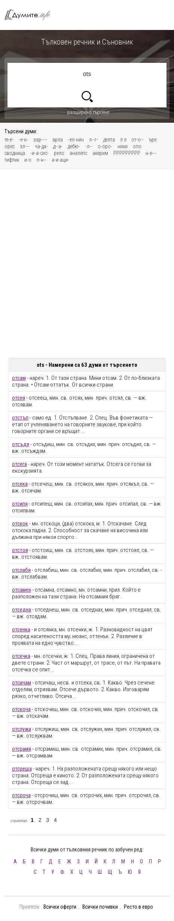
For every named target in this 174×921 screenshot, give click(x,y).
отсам (19, 378)
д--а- (57, 146)
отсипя (20, 503)
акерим (100, 153)
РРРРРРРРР (126, 153)
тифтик (11, 160)
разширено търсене (88, 112)
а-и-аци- (60, 160)
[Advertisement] (87, 264)
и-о (27, 160)
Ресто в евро (138, 907)
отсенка (21, 629)
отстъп (20, 417)
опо (137, 146)
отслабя (21, 570)
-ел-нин (76, 140)
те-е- (8, 140)
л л (124, 140)
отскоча (21, 709)
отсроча (21, 795)
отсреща (22, 768)
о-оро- (105, 146)
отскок (20, 523)
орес (9, 146)
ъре (152, 140)
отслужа (21, 729)
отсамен (21, 589)
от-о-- (137, 140)
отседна (21, 609)
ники (122, 146)
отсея (18, 397)
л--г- (93, 140)
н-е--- (151, 153)
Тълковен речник (30, 14)
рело (59, 153)
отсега (19, 464)
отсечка (21, 656)
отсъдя (20, 444)
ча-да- (41, 146)
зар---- (40, 140)
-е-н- (23, 140)
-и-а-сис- (39, 153)
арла (57, 140)
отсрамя (21, 748)
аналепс (78, 153)
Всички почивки (100, 907)
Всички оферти (59, 907)
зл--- (25, 146)
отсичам (21, 682)
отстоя (20, 550)
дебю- (74, 146)
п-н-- (41, 160)
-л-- (88, 146)
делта (109, 140)
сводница (14, 153)
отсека (20, 484)
